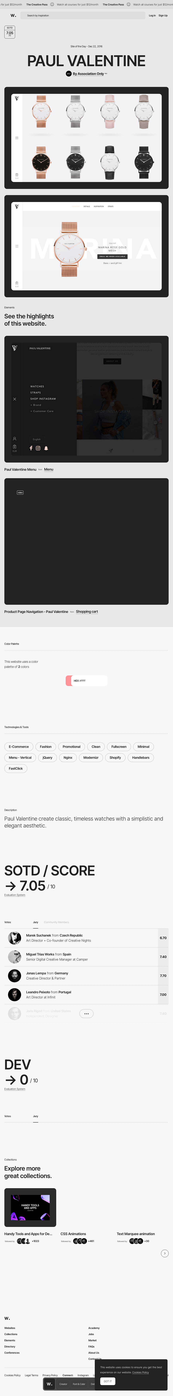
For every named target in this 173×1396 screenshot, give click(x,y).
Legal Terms (31, 1375)
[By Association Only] (86, 74)
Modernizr (90, 757)
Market (92, 1340)
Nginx (68, 757)
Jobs (91, 1334)
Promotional (71, 747)
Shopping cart (87, 611)
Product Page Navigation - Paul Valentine (36, 611)
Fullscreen (119, 747)
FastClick (16, 768)
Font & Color (79, 1384)
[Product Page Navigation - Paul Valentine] (86, 541)
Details (94, 1384)
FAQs (91, 1346)
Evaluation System (14, 895)
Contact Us (95, 1358)
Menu (48, 469)
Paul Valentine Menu (20, 469)
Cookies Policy (12, 1375)
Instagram (83, 1375)
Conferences (11, 1352)
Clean (96, 747)
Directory (9, 1346)
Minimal (143, 747)
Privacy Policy (50, 1375)
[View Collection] (30, 1207)
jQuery (47, 757)
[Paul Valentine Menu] (86, 399)
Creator (63, 1384)
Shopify (115, 757)
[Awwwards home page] (49, 1384)
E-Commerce (19, 747)
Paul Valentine (86, 61)
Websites (9, 1327)
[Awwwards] (13, 15)
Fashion (45, 747)
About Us (93, 1352)
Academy (94, 1327)
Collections (10, 1334)
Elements (9, 1340)
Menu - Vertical (20, 757)
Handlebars (140, 757)
